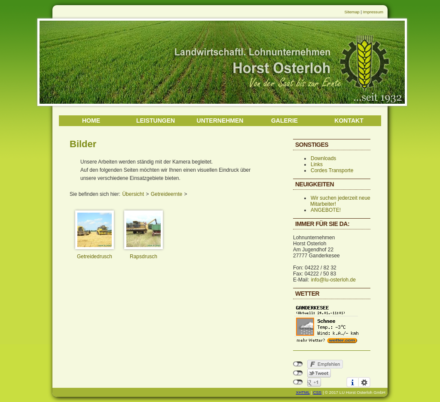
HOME (91, 120)
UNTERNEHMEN (220, 120)
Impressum (373, 11)
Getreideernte (166, 194)
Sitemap (352, 11)
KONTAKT (348, 120)
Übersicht (133, 194)
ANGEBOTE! (326, 210)
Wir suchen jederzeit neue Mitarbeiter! (340, 201)
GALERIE (284, 120)
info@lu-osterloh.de (333, 280)
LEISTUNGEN (155, 120)
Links (317, 164)
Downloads (323, 158)
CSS (317, 392)
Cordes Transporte (332, 170)
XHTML (303, 392)
